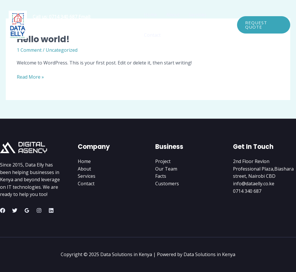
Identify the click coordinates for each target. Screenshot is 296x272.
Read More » (30, 77)
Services (197, 15)
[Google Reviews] (26, 210)
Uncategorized (61, 50)
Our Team (166, 169)
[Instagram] (39, 210)
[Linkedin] (51, 210)
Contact (152, 35)
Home (150, 15)
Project (163, 161)
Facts (160, 176)
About (173, 15)
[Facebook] (2, 210)
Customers (167, 183)
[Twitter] (14, 210)
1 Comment (29, 50)
